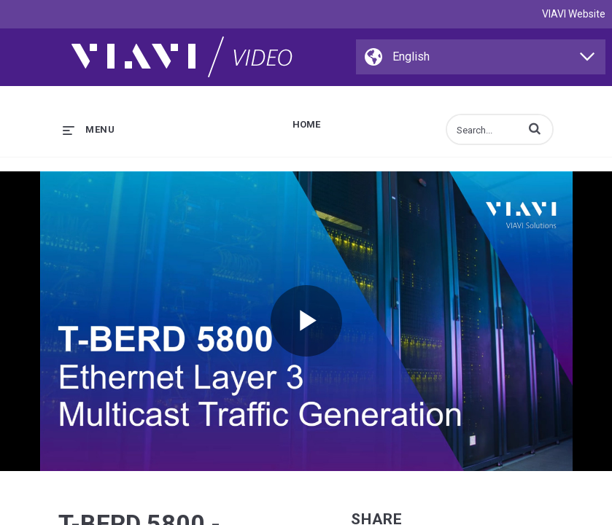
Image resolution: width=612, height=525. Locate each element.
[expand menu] (88, 129)
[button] (535, 128)
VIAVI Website (573, 14)
